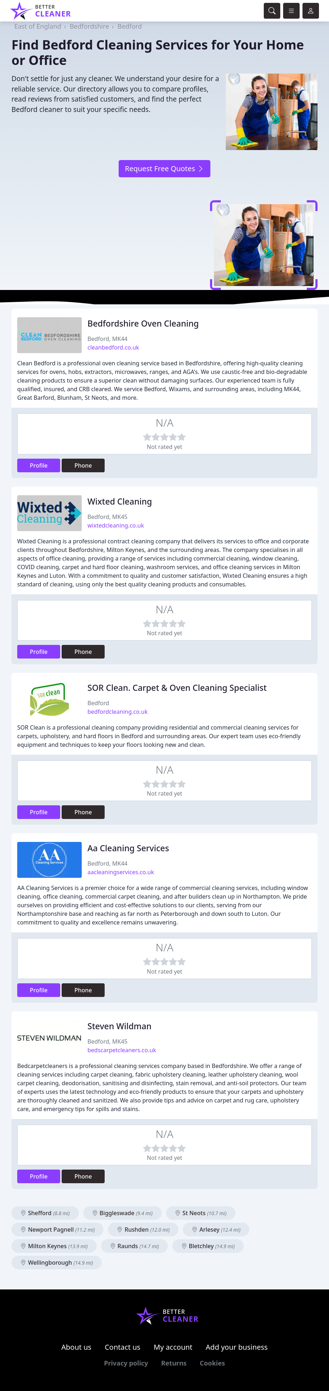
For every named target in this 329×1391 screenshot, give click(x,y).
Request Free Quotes (164, 168)
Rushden (143, 1229)
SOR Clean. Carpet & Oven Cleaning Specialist (177, 687)
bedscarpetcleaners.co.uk (121, 1050)
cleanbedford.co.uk (113, 347)
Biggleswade (122, 1213)
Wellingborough (56, 1262)
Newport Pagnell (57, 1229)
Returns (174, 1363)
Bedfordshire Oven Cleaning (143, 323)
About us (76, 1347)
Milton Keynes (54, 1246)
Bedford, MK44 (107, 339)
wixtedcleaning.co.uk (115, 525)
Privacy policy (126, 1363)
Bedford (130, 26)
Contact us (122, 1347)
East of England (37, 26)
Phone (83, 465)
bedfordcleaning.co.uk (117, 712)
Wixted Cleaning (119, 501)
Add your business (237, 1347)
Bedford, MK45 (107, 517)
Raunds (134, 1246)
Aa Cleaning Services (128, 848)
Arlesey (216, 1229)
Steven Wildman (119, 1026)
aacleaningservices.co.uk (120, 872)
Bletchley (208, 1246)
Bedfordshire (89, 26)
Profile (39, 465)
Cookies (212, 1363)
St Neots (201, 1213)
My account (173, 1347)
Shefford (45, 1213)
